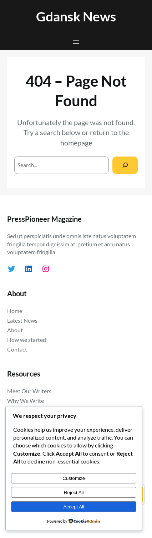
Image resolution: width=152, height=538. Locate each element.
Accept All (73, 506)
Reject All (74, 492)
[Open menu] (76, 42)
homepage (76, 142)
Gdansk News (76, 16)
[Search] (125, 165)
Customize (73, 478)
